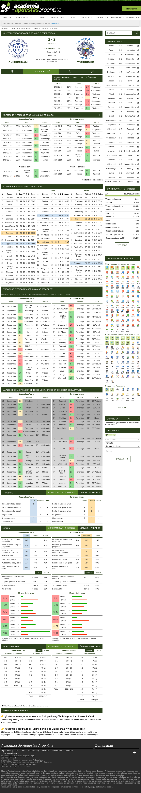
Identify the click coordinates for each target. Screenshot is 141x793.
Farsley (111, 59)
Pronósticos (57, 18)
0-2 (120, 155)
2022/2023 (52, 56)
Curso (43, 18)
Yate (27, 176)
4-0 (87, 101)
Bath (78, 160)
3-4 (71, 364)
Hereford (111, 77)
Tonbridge (85, 62)
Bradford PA (130, 77)
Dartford (96, 126)
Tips (72, 18)
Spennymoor (130, 63)
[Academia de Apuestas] (118, 752)
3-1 (36, 160)
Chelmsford (9, 208)
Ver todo (122, 245)
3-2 (87, 105)
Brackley (130, 90)
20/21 (69, 98)
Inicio (7, 18)
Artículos (102, 18)
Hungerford (96, 137)
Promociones (117, 18)
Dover (9, 263)
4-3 (87, 137)
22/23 (69, 87)
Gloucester (130, 59)
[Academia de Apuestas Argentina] (97, 752)
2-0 (87, 87)
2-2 (20, 336)
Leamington (130, 50)
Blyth (130, 81)
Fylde (111, 50)
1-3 (71, 378)
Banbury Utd (111, 63)
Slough (27, 135)
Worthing (9, 215)
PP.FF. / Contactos (44, 762)
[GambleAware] (8, 790)
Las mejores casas (25, 18)
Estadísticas (87, 18)
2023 (18, 176)
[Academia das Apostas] (102, 752)
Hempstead (96, 130)
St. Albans (45, 142)
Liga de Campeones (97, 775)
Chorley (111, 68)
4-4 (20, 343)
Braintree (9, 219)
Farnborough (45, 139)
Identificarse (131, 9)
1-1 (36, 126)
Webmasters (37, 760)
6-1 (36, 135)
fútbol (75, 771)
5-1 (120, 50)
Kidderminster (130, 55)
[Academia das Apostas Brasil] (107, 752)
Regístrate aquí (28, 756)
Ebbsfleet (96, 144)
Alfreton (111, 81)
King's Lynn (130, 72)
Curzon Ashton (111, 85)
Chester (130, 98)
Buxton (111, 90)
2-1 (87, 108)
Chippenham (17, 62)
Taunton (45, 160)
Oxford (78, 133)
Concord (9, 276)
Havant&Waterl (27, 126)
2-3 (87, 151)
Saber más (55, 24)
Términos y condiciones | (10, 764)
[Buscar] (136, 33)
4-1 (71, 353)
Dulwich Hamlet (27, 171)
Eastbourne (44, 149)
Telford (111, 94)
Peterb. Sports (130, 68)
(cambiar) (111, 424)
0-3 (20, 357)
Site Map (4, 758)
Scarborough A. (130, 94)
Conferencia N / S (52, 52)
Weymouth (45, 153)
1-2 (87, 147)
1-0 (87, 174)
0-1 (87, 94)
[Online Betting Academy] (113, 752)
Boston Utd (130, 85)
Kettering (111, 98)
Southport (111, 55)
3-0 (120, 120)
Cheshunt (96, 174)
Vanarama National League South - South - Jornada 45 (52, 60)
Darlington (111, 72)
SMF (14, 758)
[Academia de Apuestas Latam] (123, 752)
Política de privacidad (28, 764)
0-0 (20, 346)
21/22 (69, 91)
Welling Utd (44, 146)
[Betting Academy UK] (129, 752)
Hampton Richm (44, 131)
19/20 (69, 105)
